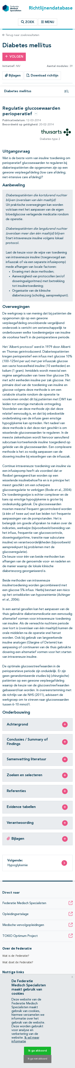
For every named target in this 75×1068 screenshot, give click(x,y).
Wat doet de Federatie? (17, 962)
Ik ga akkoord (37, 1050)
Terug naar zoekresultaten (20, 35)
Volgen (14, 56)
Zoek (27, 22)
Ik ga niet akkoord (37, 1059)
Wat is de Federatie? (15, 956)
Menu (47, 22)
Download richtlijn (42, 75)
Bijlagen (13, 75)
